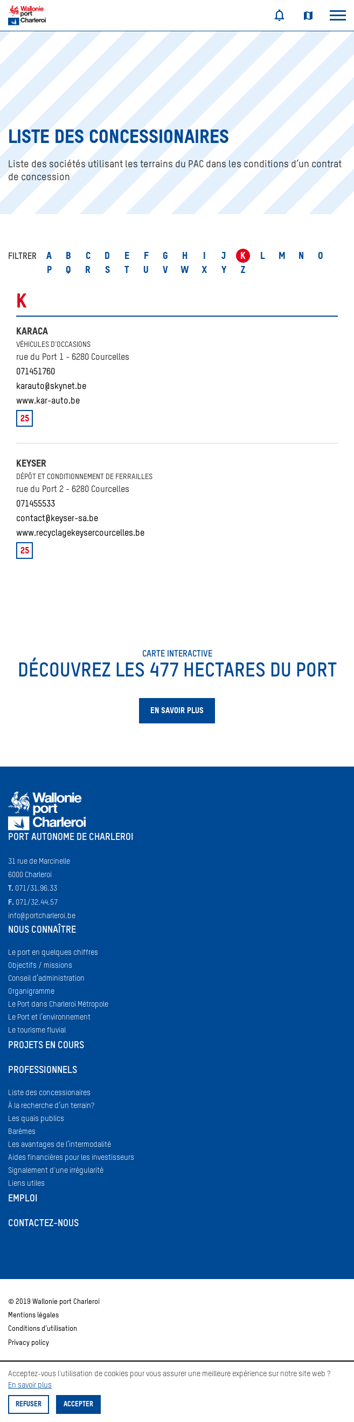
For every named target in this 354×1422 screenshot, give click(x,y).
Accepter (78, 1404)
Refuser (28, 1404)
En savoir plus (30, 1385)
